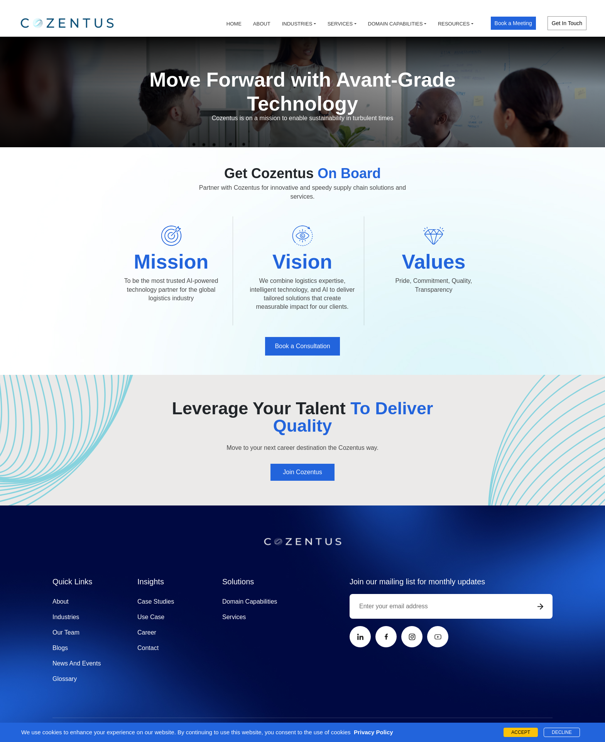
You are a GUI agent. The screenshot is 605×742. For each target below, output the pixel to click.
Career (146, 632)
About (261, 24)
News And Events (76, 663)
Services (340, 24)
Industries (297, 24)
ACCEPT (520, 732)
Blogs (60, 648)
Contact (148, 648)
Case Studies (155, 601)
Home (234, 24)
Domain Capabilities (249, 601)
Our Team (65, 632)
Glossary (64, 679)
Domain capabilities (395, 24)
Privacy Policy (372, 732)
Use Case (150, 617)
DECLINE (562, 732)
